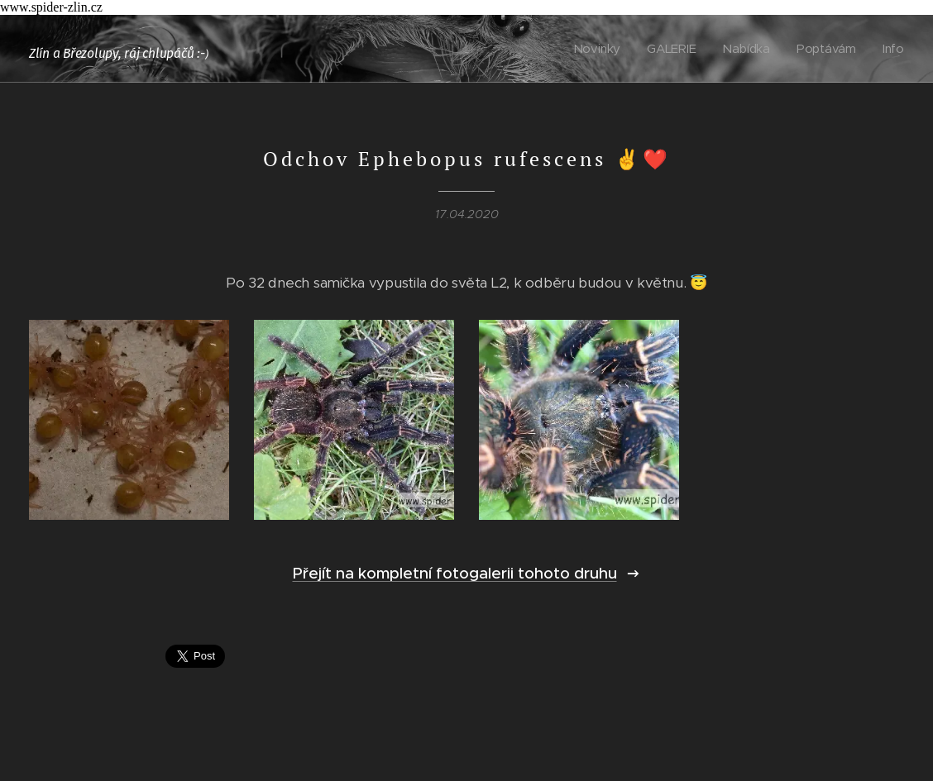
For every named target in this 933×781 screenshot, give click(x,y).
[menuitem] (600, 48)
